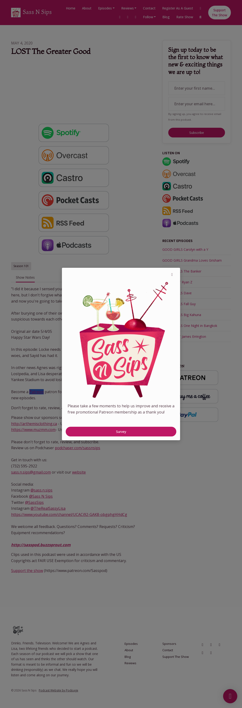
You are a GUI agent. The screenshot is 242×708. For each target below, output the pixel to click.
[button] (172, 274)
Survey (121, 431)
